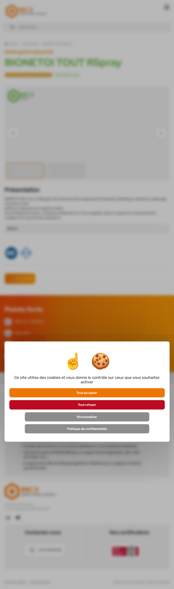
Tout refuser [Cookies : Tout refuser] (87, 405)
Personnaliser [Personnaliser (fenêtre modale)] (87, 417)
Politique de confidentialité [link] (87, 429)
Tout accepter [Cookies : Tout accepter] (87, 393)
